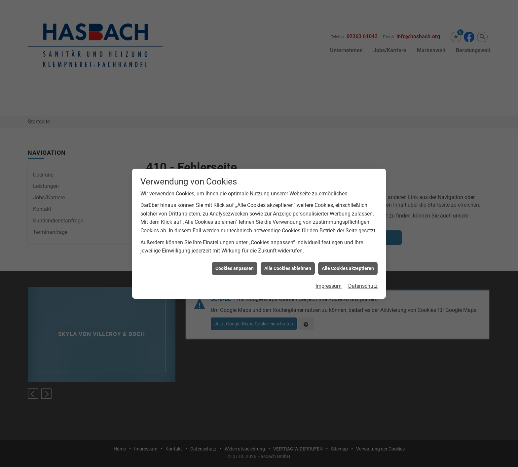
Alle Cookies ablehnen (287, 256)
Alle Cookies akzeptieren (348, 256)
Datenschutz (363, 275)
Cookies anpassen (234, 256)
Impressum (328, 275)
